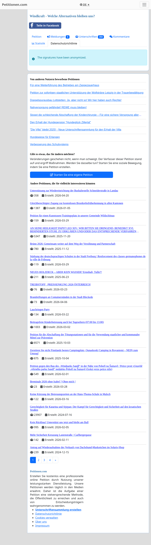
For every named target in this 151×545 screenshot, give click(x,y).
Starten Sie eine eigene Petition (71, 175)
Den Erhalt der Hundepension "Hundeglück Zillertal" (60, 122)
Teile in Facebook (44, 25)
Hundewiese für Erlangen (45, 137)
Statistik (38, 43)
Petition (36, 36)
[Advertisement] (12, 59)
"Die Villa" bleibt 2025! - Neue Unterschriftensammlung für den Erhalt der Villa (75, 129)
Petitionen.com (14, 4)
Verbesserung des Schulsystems (49, 144)
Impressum (42, 525)
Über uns (41, 521)
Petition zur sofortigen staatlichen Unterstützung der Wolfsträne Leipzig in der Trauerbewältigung (87, 92)
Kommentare (120, 36)
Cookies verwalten (46, 517)
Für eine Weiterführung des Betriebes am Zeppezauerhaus (64, 85)
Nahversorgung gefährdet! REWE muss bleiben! (58, 107)
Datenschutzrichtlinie (64, 43)
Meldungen (58, 37)
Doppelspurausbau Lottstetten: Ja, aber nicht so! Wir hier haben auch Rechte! (75, 100)
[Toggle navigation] (144, 4)
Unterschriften (89, 37)
